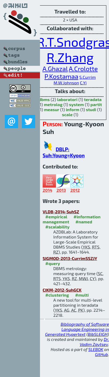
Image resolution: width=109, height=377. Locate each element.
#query (52, 263)
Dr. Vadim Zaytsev (94, 342)
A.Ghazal (55, 68)
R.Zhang (70, 57)
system (76, 104)
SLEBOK (95, 349)
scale (67, 114)
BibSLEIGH (97, 334)
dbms (44, 99)
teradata (93, 99)
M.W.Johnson (66, 82)
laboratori (67, 99)
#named (83, 221)
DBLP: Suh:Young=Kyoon (64, 152)
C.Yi (83, 82)
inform (72, 109)
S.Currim (87, 77)
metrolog (53, 104)
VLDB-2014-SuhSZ (61, 211)
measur (51, 109)
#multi (82, 294)
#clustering (57, 294)
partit (96, 104)
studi (91, 109)
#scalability (57, 226)
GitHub (101, 354)
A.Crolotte (83, 68)
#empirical (56, 216)
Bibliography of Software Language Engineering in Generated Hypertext (77, 329)
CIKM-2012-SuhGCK (62, 289)
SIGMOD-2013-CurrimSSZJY (70, 258)
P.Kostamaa (61, 76)
